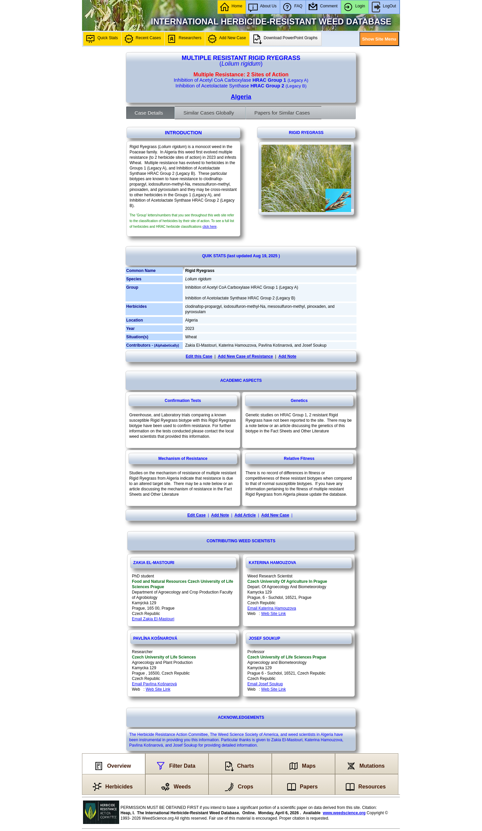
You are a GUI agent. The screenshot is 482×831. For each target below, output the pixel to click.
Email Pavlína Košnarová (154, 684)
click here (210, 226)
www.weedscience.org (344, 813)
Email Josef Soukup (265, 684)
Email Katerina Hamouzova (271, 608)
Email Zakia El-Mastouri (153, 619)
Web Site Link (273, 613)
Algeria (241, 96)
